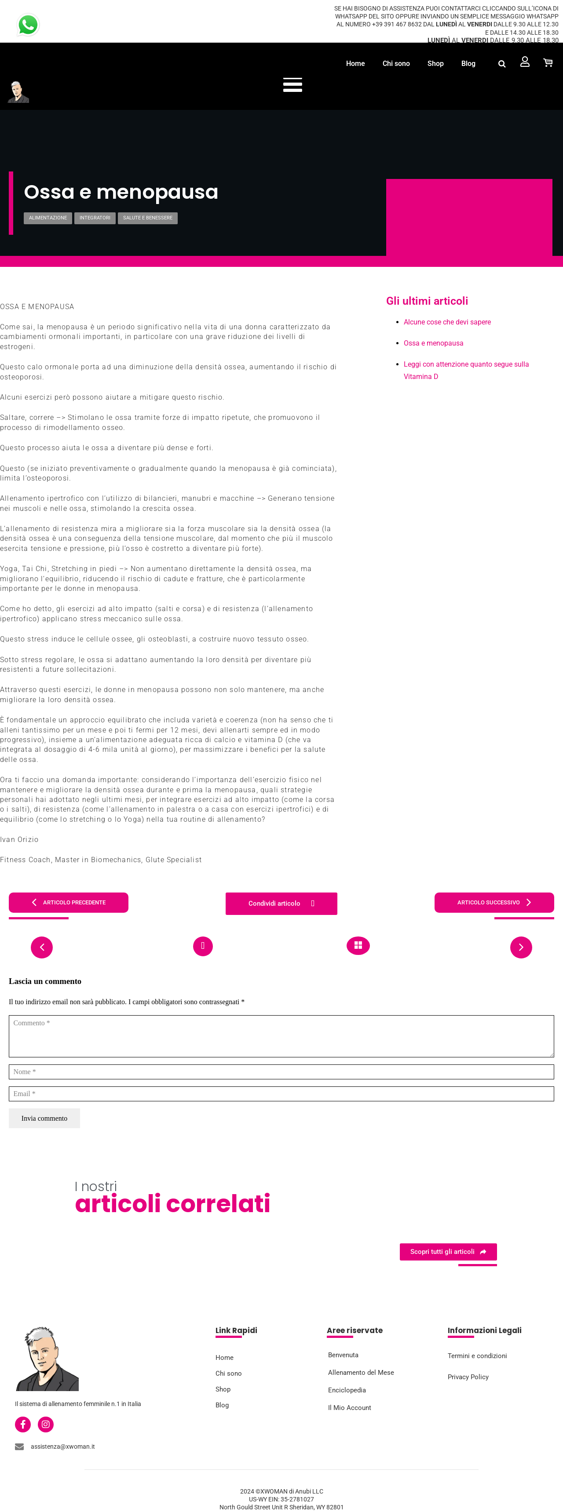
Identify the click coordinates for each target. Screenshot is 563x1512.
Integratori (95, 218)
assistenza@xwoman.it (63, 1446)
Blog (468, 63)
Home (355, 63)
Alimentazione (48, 218)
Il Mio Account (349, 1407)
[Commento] (281, 1036)
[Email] (281, 1093)
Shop (436, 63)
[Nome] (281, 1071)
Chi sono (396, 63)
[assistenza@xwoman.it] (19, 1446)
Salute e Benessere (147, 218)
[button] (502, 63)
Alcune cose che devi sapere (447, 322)
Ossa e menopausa (434, 343)
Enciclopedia (347, 1390)
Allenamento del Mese (361, 1372)
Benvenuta (343, 1355)
